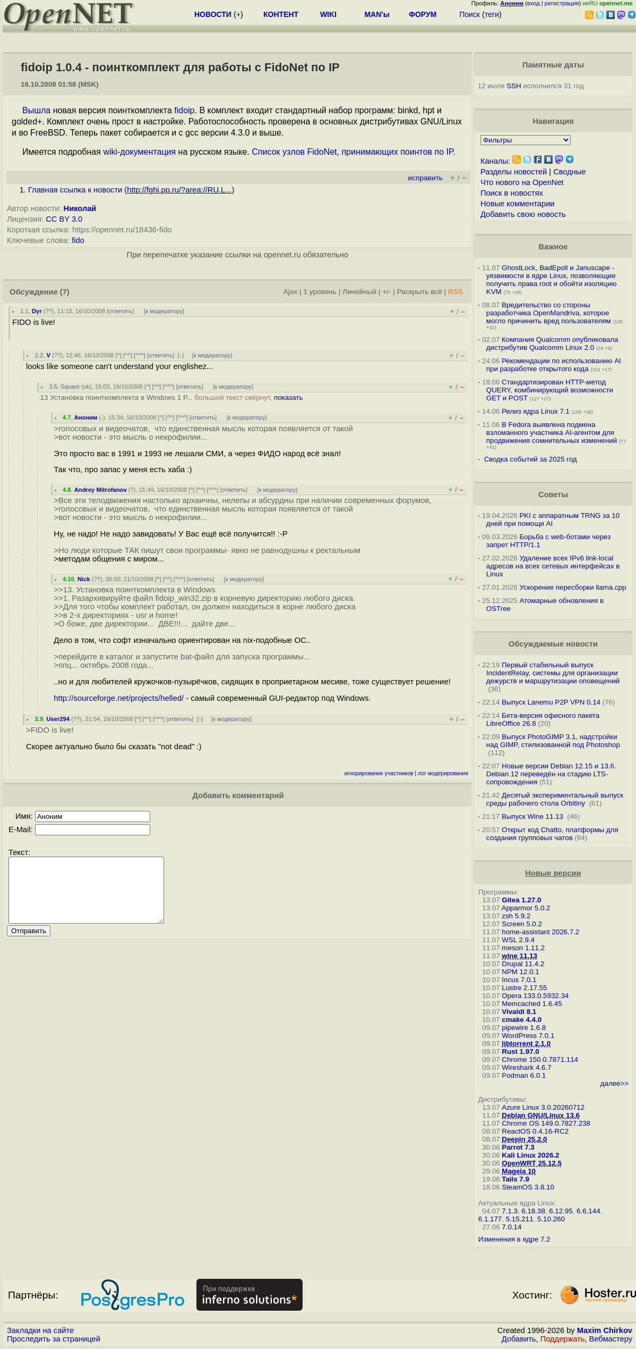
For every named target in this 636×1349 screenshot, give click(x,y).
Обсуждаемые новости (553, 644)
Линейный (359, 292)
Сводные (569, 171)
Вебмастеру (610, 1339)
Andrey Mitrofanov (100, 490)
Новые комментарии (517, 203)
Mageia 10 (519, 1171)
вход (533, 3)
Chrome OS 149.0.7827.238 (546, 1123)
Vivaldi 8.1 (519, 1012)
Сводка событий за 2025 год (530, 459)
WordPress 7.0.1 (528, 1036)
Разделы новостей (513, 171)
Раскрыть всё (419, 292)
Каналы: (495, 161)
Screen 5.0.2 (522, 924)
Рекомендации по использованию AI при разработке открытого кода (553, 365)
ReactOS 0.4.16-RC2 (535, 1131)
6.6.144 (588, 1211)
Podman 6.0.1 (524, 1075)
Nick (84, 579)
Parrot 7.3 (518, 1147)
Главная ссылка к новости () (131, 190)
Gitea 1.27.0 (521, 900)
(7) (65, 292)
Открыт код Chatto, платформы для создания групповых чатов (552, 834)
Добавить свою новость (523, 214)
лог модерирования (443, 773)
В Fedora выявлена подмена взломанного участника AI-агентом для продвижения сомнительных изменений (551, 433)
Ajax (290, 292)
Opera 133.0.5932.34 (535, 996)
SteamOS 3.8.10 (528, 1187)
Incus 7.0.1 (519, 980)
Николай (80, 208)
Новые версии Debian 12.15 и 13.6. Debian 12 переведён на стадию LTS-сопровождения (551, 774)
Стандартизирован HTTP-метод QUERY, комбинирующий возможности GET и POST (549, 390)
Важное (553, 246)
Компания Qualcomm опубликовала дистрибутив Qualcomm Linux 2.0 (552, 343)
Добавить (519, 1339)
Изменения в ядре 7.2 (514, 1239)
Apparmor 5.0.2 (526, 908)
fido (78, 240)
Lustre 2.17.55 (524, 988)
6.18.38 (533, 1211)
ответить (120, 311)
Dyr (37, 311)
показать (288, 397)
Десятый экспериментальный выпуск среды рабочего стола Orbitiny (554, 799)
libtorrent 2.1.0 (526, 1044)
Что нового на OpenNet (522, 182)
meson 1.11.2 (523, 948)
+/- (386, 292)
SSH (513, 86)
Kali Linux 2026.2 (530, 1155)
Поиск (469, 14)
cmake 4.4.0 (522, 1020)
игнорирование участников (379, 773)
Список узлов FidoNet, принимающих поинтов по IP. (353, 151)
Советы (553, 494)
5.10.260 (551, 1219)
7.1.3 (510, 1211)
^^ (128, 355)
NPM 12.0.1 (520, 972)
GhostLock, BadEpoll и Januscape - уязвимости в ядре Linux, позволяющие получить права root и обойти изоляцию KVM (551, 280)
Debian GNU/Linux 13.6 (541, 1115)
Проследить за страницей (53, 1339)
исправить (425, 178)
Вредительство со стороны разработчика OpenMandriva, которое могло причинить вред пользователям (548, 313)
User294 (58, 719)
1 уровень (319, 292)
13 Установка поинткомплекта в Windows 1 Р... (171, 397)
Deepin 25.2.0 (524, 1139)
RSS (455, 292)
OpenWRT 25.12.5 (532, 1163)
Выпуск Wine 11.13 (533, 816)
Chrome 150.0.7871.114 (540, 1059)
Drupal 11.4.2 (523, 964)
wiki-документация (139, 151)
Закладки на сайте (40, 1330)
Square (70, 386)
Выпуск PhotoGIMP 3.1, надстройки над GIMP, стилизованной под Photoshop (553, 741)
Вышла (36, 110)
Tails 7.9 (515, 1179)
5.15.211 (520, 1219)
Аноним (86, 417)
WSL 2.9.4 (518, 940)
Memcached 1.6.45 (532, 1004)
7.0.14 (511, 1227)
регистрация (562, 3)
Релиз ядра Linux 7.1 (536, 411)
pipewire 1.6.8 (524, 1028)
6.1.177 (490, 1219)
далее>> (614, 1083)
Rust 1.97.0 (520, 1051)
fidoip (184, 110)
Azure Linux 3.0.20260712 (543, 1107)
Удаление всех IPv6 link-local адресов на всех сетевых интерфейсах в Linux (553, 566)
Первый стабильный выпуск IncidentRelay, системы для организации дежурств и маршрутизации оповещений (553, 673)
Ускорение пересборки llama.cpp (572, 587)
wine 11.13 (519, 956)
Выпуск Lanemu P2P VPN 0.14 (551, 702)
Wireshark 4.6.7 (526, 1067)
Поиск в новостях (511, 193)
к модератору (164, 311)
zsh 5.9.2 (516, 916)
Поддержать (562, 1339)
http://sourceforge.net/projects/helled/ (119, 698)
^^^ (139, 355)
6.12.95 (560, 1211)
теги (492, 14)
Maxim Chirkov (604, 1330)
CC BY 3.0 (64, 219)
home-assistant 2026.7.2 (540, 932)
